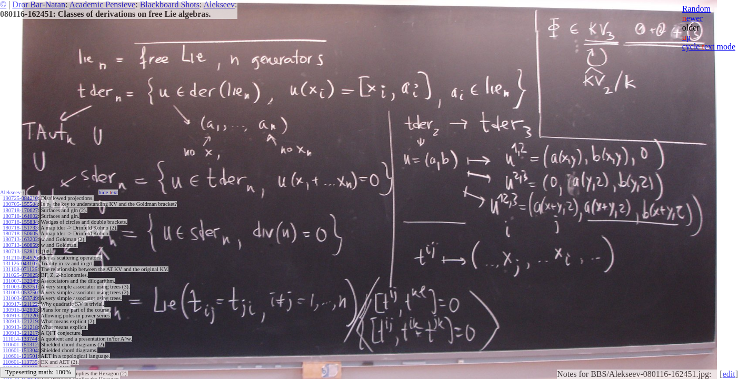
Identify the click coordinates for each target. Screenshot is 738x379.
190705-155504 (20, 204)
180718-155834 (20, 222)
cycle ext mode (708, 46)
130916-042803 (20, 310)
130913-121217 (20, 333)
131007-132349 (20, 281)
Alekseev (219, 4)
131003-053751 (20, 287)
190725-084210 (20, 198)
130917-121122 (20, 304)
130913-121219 (20, 321)
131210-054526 (20, 258)
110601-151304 (20, 350)
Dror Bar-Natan (38, 4)
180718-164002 (20, 216)
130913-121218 (20, 327)
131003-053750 (20, 292)
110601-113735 (20, 362)
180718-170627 (20, 210)
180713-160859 (20, 245)
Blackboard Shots (170, 4)
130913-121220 (20, 315)
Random (696, 8)
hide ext (108, 192)
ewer (692, 18)
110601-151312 (20, 344)
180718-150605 (20, 233)
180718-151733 (20, 228)
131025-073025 (20, 275)
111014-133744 (20, 339)
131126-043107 (20, 263)
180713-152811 (20, 251)
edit (729, 374)
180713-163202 (20, 239)
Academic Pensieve (102, 4)
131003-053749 (20, 298)
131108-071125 (20, 269)
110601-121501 (20, 356)
